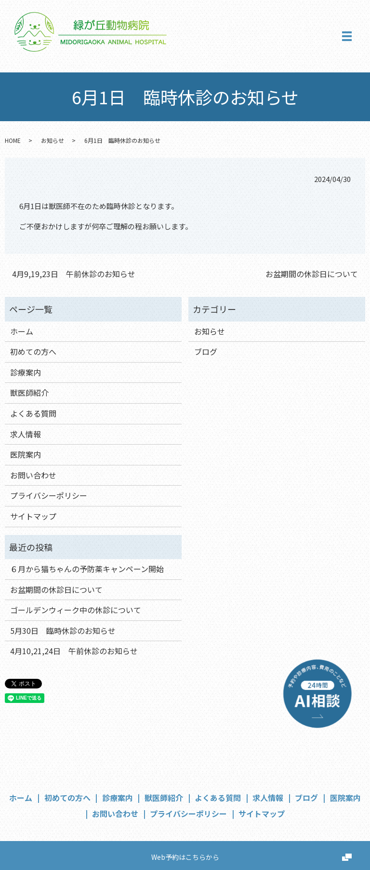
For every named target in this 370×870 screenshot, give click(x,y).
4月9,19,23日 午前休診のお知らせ (73, 273)
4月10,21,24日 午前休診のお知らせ (74, 651)
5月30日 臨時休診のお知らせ (63, 630)
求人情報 (25, 434)
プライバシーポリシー (48, 495)
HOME (13, 140)
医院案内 (25, 454)
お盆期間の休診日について (311, 273)
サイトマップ (33, 516)
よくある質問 (33, 413)
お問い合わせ (33, 475)
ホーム (21, 331)
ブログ (205, 351)
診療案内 (25, 372)
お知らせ (52, 140)
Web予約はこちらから (185, 857)
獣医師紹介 (29, 392)
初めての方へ (33, 351)
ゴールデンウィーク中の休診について (75, 610)
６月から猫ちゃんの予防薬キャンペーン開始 (87, 569)
